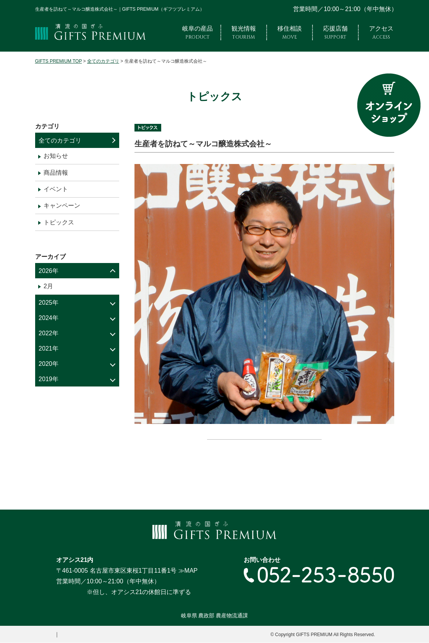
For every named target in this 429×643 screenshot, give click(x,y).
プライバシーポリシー (118, 635)
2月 (48, 286)
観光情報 (243, 32)
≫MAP (188, 571)
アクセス (381, 32)
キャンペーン (62, 205)
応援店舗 (335, 32)
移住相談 (289, 32)
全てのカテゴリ (60, 140)
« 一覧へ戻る (264, 451)
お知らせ (56, 156)
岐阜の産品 (197, 32)
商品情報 (56, 172)
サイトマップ (70, 635)
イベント (56, 189)
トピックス (59, 222)
